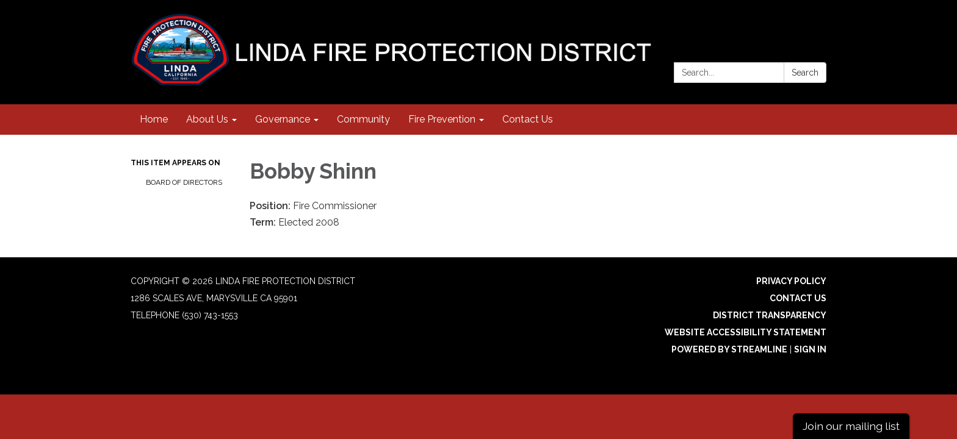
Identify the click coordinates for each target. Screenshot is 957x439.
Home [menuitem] (154, 119)
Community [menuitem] (363, 119)
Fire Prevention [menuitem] (441, 119)
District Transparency (769, 315)
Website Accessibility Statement (745, 332)
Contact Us (798, 298)
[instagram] (796, 24)
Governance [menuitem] (282, 119)
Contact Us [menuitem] (527, 119)
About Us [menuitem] (207, 119)
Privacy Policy (791, 281)
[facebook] (818, 24)
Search (805, 72)
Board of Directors (184, 182)
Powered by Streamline (729, 349)
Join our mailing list (851, 425)
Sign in (810, 349)
